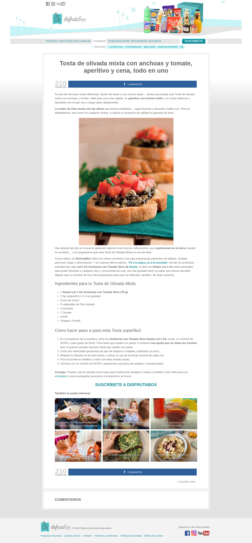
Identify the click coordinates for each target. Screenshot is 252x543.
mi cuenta (154, 41)
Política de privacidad (131, 535)
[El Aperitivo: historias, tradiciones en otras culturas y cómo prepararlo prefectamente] (78, 413)
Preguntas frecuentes (51, 535)
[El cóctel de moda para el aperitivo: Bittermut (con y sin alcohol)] (174, 413)
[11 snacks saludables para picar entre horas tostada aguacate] (126, 446)
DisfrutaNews (168, 47)
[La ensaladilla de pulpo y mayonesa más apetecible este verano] (174, 446)
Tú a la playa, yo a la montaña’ (148, 262)
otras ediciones (118, 41)
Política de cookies (153, 535)
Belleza (149, 47)
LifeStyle (116, 47)
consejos (100, 41)
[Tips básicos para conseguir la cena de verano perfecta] (126, 413)
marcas (85, 41)
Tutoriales (133, 47)
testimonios (138, 41)
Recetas (100, 47)
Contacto (87, 535)
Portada (51, 41)
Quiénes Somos (72, 535)
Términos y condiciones (106, 535)
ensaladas (61, 376)
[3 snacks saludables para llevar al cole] (78, 446)
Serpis (133, 266)
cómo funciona (68, 41)
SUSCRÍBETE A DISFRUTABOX (126, 384)
